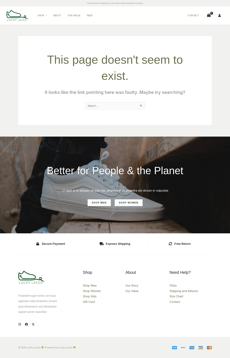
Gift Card (89, 302)
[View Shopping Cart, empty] (208, 15)
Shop (41, 15)
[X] (33, 324)
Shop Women (92, 291)
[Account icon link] (219, 15)
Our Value (69, 15)
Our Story (131, 286)
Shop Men (90, 286)
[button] (44, 15)
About (54, 15)
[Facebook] (26, 324)
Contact (195, 15)
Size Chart (176, 296)
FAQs (83, 15)
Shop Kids (89, 296)
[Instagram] (19, 324)
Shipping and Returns (184, 291)
